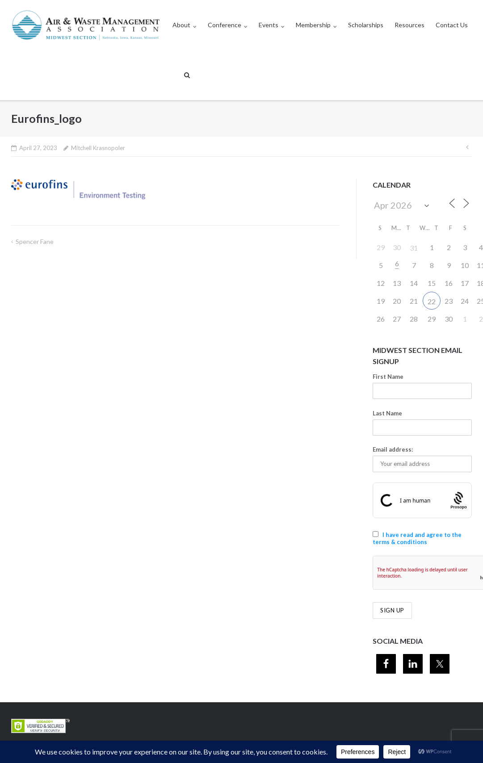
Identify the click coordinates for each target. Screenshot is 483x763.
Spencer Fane (35, 241)
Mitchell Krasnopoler (98, 147)
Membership (313, 25)
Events (268, 25)
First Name (388, 376)
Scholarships (365, 25)
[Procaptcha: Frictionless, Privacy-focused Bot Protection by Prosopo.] (459, 500)
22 (432, 301)
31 (414, 247)
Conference (224, 25)
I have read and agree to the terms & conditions (417, 538)
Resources (409, 25)
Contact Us (452, 25)
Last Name (387, 413)
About (181, 25)
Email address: (393, 449)
